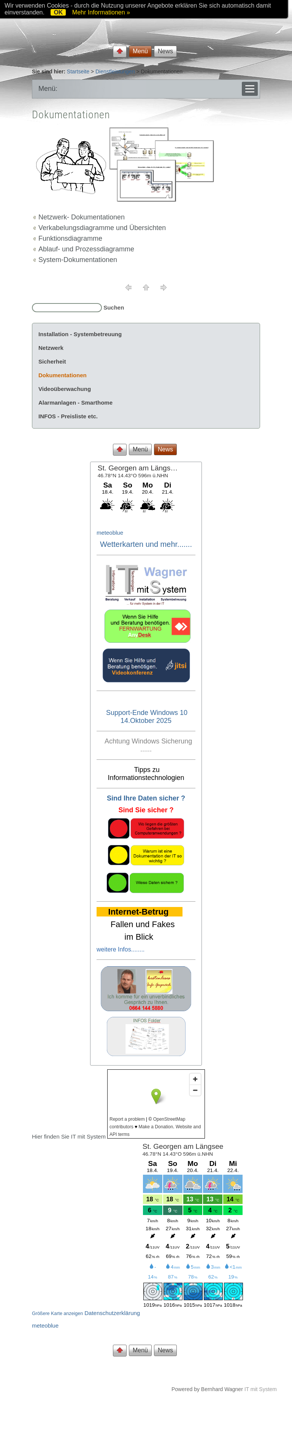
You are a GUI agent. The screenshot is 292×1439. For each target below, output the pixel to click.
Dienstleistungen (115, 71)
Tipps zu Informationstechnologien (146, 773)
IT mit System (260, 1389)
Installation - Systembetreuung (80, 334)
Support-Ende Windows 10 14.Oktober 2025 (146, 716)
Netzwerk (50, 348)
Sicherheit (52, 361)
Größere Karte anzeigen (57, 1313)
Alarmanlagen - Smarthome (75, 402)
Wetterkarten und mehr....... (146, 544)
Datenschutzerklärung (112, 1313)
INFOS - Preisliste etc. (68, 416)
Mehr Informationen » (101, 12)
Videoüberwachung (64, 389)
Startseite (78, 71)
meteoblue (110, 532)
